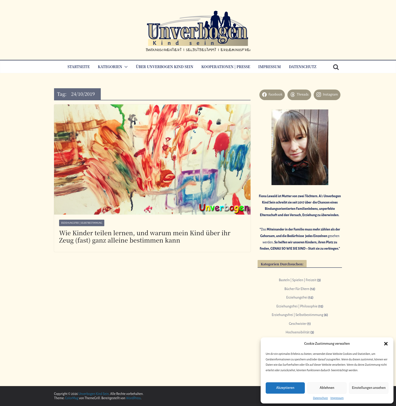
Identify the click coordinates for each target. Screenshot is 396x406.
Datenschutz (320, 397)
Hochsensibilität (298, 332)
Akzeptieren (285, 388)
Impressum (337, 397)
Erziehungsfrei (296, 297)
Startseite (78, 66)
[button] (385, 343)
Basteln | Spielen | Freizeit (297, 280)
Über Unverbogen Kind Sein (164, 66)
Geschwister (298, 324)
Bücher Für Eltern (296, 289)
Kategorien (110, 66)
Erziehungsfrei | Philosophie (296, 306)
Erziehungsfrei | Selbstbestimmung (81, 223)
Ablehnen (327, 388)
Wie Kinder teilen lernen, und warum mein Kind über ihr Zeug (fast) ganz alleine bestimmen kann (144, 236)
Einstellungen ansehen (369, 388)
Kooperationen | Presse (225, 66)
